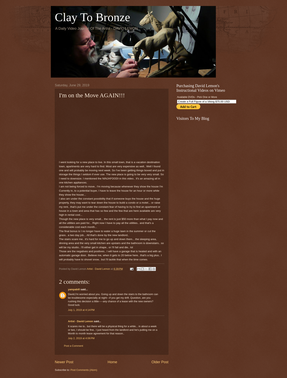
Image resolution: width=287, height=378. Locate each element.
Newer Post (64, 362)
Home (112, 362)
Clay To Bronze (92, 17)
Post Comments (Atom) (84, 369)
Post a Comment (73, 345)
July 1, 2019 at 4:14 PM (81, 309)
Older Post (159, 362)
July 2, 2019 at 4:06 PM (81, 338)
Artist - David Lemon (80, 321)
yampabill (74, 289)
